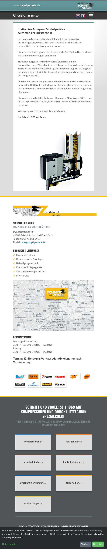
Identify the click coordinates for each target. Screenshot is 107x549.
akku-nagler (74, 482)
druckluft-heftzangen (33, 482)
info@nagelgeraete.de (33, 242)
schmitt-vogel (33, 503)
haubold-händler (73, 462)
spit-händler (74, 441)
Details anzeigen (10, 544)
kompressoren (33, 441)
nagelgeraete (26, 5)
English (78, 15)
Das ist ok (98, 544)
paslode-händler (33, 462)
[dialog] (53, 538)
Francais (83, 15)
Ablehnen (85, 544)
